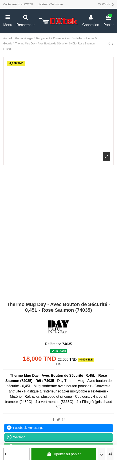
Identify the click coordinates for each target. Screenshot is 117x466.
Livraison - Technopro (50, 4)
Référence (53, 344)
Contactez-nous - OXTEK (18, 4)
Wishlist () (106, 4)
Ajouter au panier (64, 454)
